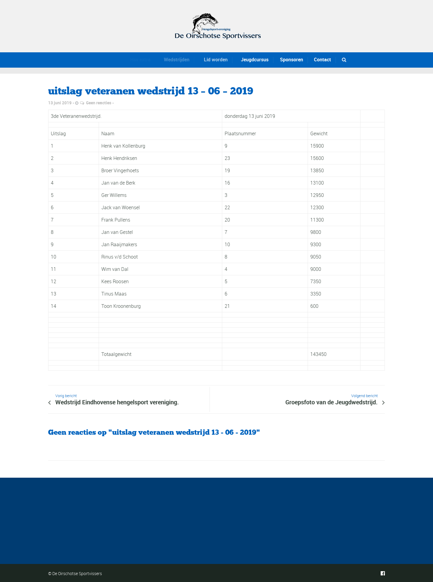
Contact (322, 59)
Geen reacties (98, 103)
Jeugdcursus (253, 59)
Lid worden (213, 59)
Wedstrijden (174, 59)
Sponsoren (291, 59)
